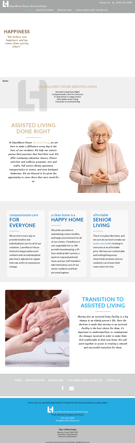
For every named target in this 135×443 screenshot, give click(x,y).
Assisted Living (44, 10)
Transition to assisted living (67, 101)
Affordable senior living (67, 99)
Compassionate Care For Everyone (67, 94)
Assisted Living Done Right (67, 92)
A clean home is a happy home (67, 96)
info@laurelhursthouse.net (67, 420)
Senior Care (64, 10)
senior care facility (102, 245)
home (5, 80)
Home (28, 10)
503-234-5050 (67, 418)
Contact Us (104, 2)
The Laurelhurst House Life (91, 10)
